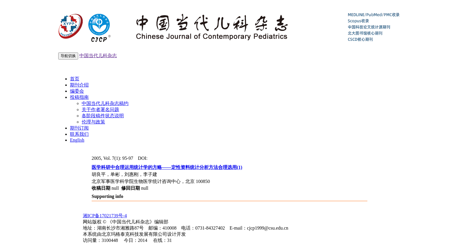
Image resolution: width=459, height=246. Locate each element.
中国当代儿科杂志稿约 (105, 103)
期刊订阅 (79, 127)
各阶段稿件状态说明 (103, 115)
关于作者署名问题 (100, 109)
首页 (74, 78)
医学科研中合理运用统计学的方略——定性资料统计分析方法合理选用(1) (167, 167)
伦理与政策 (93, 121)
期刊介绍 (79, 84)
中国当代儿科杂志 (98, 55)
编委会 (77, 91)
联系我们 (79, 134)
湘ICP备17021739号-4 (105, 215)
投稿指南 (79, 97)
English (77, 140)
